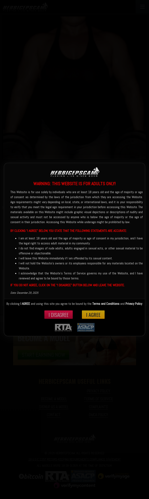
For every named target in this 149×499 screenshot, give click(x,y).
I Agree (93, 314)
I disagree (59, 314)
